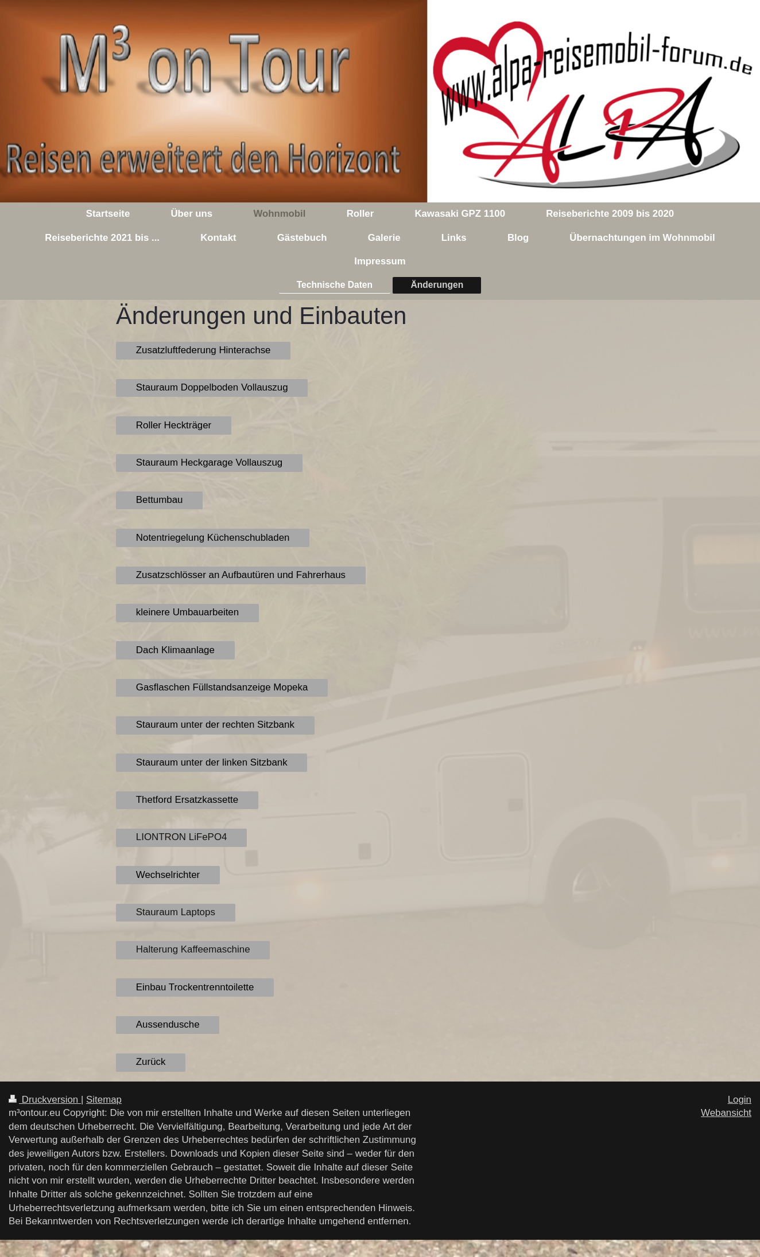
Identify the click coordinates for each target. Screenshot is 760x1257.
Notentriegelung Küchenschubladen (213, 537)
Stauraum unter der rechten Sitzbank (215, 724)
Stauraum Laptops (175, 912)
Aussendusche (168, 1024)
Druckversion (45, 1099)
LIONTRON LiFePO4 (181, 837)
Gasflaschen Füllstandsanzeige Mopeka (222, 687)
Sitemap (104, 1099)
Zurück (151, 1061)
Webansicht (726, 1112)
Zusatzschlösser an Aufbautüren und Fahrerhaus (241, 574)
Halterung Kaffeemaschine (193, 949)
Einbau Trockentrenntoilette (195, 987)
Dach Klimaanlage (175, 650)
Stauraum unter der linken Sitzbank (212, 762)
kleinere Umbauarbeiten (187, 612)
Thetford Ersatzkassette (187, 799)
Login (739, 1099)
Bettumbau (159, 499)
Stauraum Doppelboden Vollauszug (212, 387)
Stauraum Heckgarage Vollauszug (209, 462)
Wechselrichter (168, 874)
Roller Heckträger (173, 425)
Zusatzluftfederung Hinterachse (203, 350)
